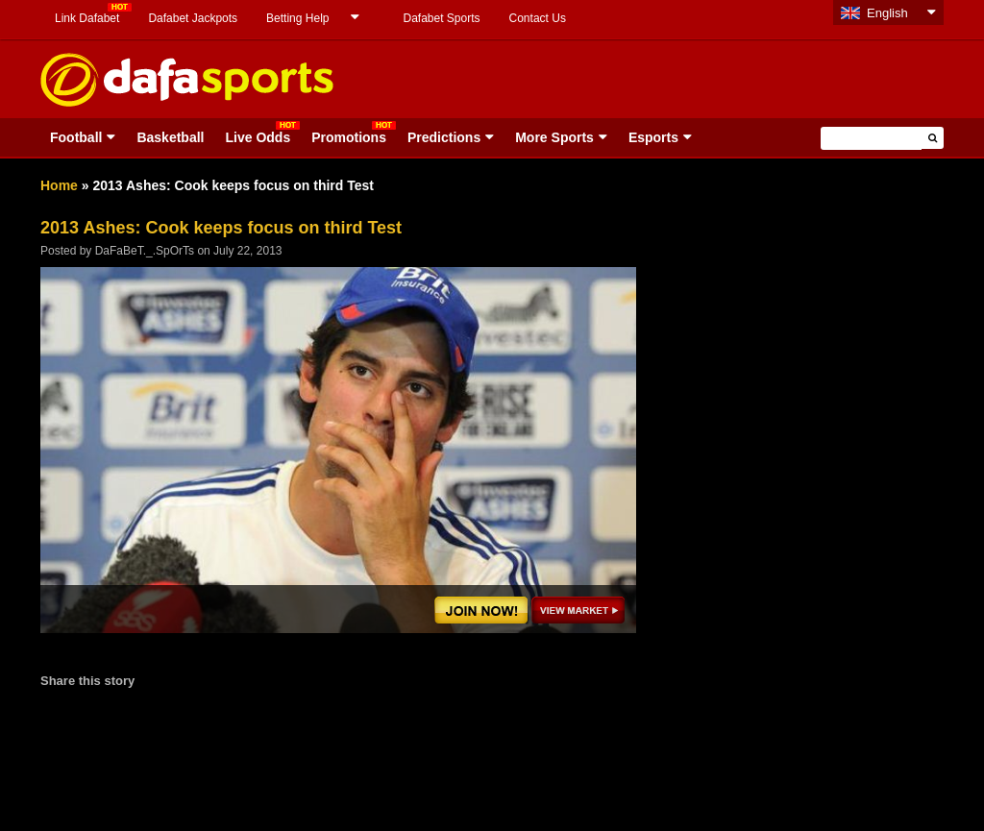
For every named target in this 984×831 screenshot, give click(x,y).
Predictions (443, 137)
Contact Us (537, 18)
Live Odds (257, 137)
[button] (933, 138)
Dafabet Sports (441, 18)
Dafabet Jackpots (192, 18)
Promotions (348, 137)
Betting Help (297, 18)
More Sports (554, 137)
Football (76, 137)
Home (59, 185)
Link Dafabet (87, 18)
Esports (653, 137)
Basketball (170, 137)
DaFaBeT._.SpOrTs (144, 250)
